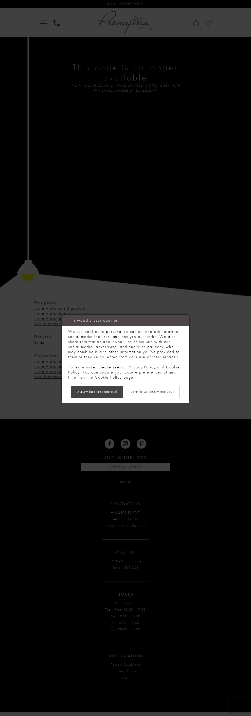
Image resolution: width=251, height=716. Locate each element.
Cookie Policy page (114, 368)
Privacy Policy (142, 358)
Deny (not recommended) (125, 400)
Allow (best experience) (125, 384)
